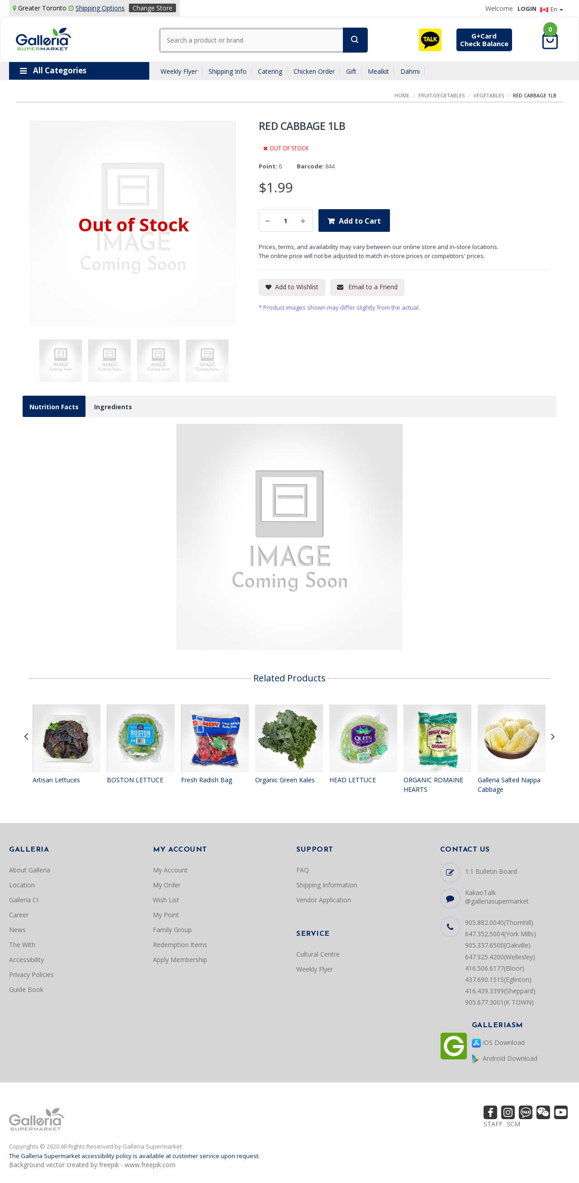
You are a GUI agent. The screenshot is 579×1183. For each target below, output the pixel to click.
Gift (351, 71)
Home (401, 95)
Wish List (166, 900)
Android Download (504, 1058)
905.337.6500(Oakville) (498, 945)
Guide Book (26, 989)
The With (22, 944)
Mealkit (378, 71)
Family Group (172, 929)
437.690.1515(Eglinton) (498, 979)
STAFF (493, 1124)
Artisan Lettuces (56, 780)
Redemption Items (180, 944)
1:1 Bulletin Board (491, 871)
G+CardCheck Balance (484, 39)
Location (22, 885)
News (17, 929)
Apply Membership (180, 959)
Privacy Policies (31, 974)
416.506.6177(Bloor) (494, 968)
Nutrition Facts (54, 406)
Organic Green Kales (285, 780)
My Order (166, 885)
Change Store (152, 8)
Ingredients (113, 406)
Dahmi (410, 71)
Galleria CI (23, 900)
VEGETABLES (489, 95)
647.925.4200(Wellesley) (500, 957)
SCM (513, 1124)
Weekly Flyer (179, 71)
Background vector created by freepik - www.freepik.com (92, 1164)
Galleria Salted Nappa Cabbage (509, 785)
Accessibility (26, 959)
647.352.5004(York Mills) (500, 933)
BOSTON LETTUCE (135, 780)
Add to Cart (360, 221)
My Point (166, 914)
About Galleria (29, 870)
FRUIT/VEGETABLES (441, 95)
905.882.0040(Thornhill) (499, 922)
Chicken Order (314, 71)
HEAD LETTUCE (352, 780)
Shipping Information (326, 885)
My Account (170, 870)
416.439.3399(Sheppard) (500, 991)
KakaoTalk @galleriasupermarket (497, 896)
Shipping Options (100, 8)
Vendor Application (323, 900)
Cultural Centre (318, 954)
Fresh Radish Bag (206, 780)
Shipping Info (228, 71)
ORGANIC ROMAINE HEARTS (433, 785)
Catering (270, 71)
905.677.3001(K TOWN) (499, 1002)
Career (18, 914)
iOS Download (498, 1043)
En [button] (551, 9)
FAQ (302, 870)
